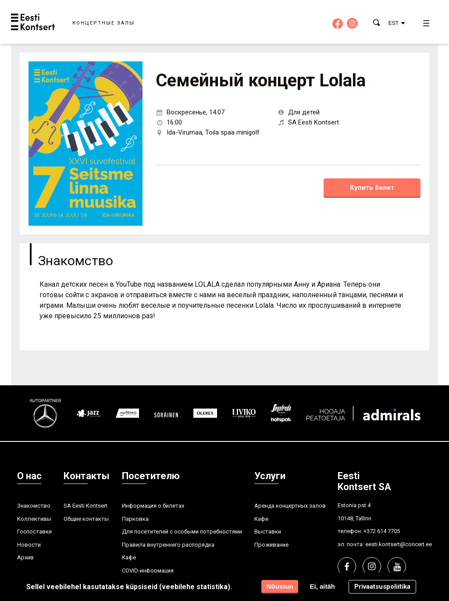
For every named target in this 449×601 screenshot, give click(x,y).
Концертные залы (103, 23)
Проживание (271, 544)
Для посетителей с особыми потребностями (182, 531)
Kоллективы (34, 519)
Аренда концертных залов (290, 505)
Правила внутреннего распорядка (168, 544)
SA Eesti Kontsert (85, 505)
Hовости (29, 544)
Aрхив (25, 557)
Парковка (135, 519)
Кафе (129, 557)
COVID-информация (148, 570)
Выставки (267, 531)
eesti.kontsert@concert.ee (398, 544)
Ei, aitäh (322, 586)
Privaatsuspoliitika (382, 586)
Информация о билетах (153, 505)
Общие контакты (86, 519)
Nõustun (280, 586)
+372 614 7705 (381, 531)
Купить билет (372, 188)
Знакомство (33, 505)
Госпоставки (34, 531)
